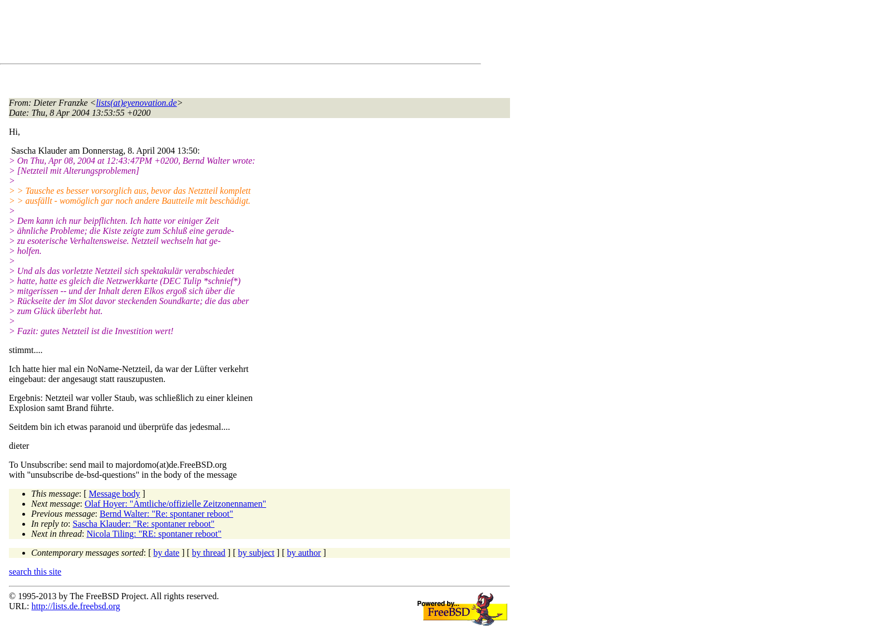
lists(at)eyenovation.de (136, 102)
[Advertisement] (211, 34)
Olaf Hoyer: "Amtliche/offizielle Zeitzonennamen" (175, 503)
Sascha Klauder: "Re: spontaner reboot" (144, 523)
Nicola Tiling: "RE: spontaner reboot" (153, 533)
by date (167, 552)
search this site (35, 571)
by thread (208, 552)
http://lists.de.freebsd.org (75, 606)
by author (304, 552)
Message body (114, 493)
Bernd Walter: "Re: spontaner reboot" (166, 513)
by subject (256, 552)
